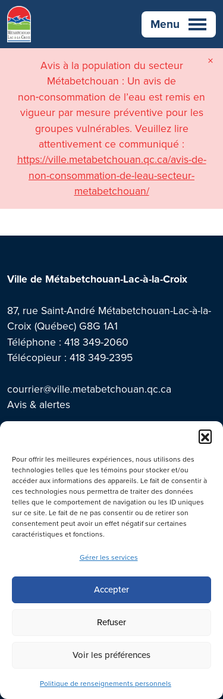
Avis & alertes (38, 404)
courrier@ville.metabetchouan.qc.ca (89, 389)
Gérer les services (109, 557)
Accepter (111, 589)
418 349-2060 (96, 342)
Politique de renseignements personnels (105, 683)
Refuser (111, 622)
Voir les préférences (111, 655)
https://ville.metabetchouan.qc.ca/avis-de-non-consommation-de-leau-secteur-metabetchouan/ (111, 175)
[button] (205, 436)
